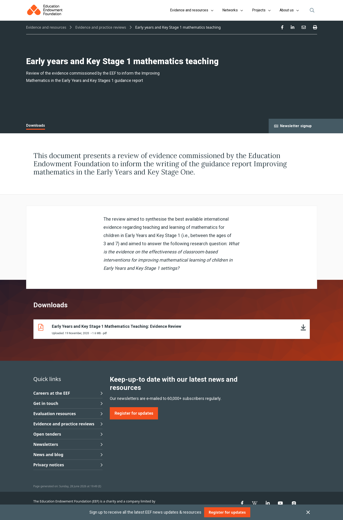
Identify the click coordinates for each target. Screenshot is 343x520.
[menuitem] (282, 27)
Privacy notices (68, 465)
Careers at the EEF (68, 393)
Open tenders (68, 434)
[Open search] (312, 10)
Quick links (47, 379)
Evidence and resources (46, 27)
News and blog (68, 454)
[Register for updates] (227, 512)
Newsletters (68, 444)
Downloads (35, 125)
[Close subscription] (308, 512)
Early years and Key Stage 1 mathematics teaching (178, 27)
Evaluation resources (68, 413)
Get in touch (68, 403)
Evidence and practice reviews (100, 27)
